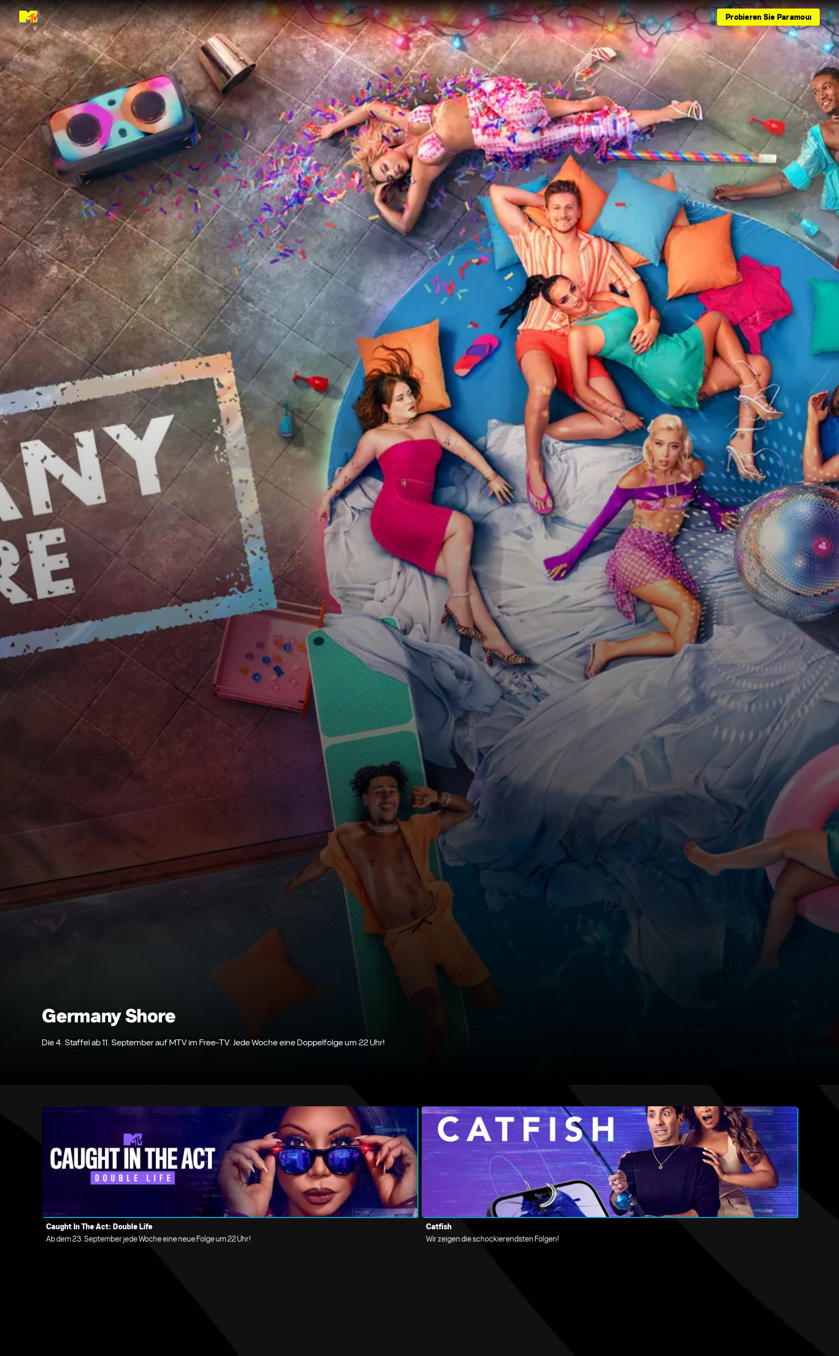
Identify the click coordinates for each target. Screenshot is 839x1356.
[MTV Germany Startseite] (29, 17)
